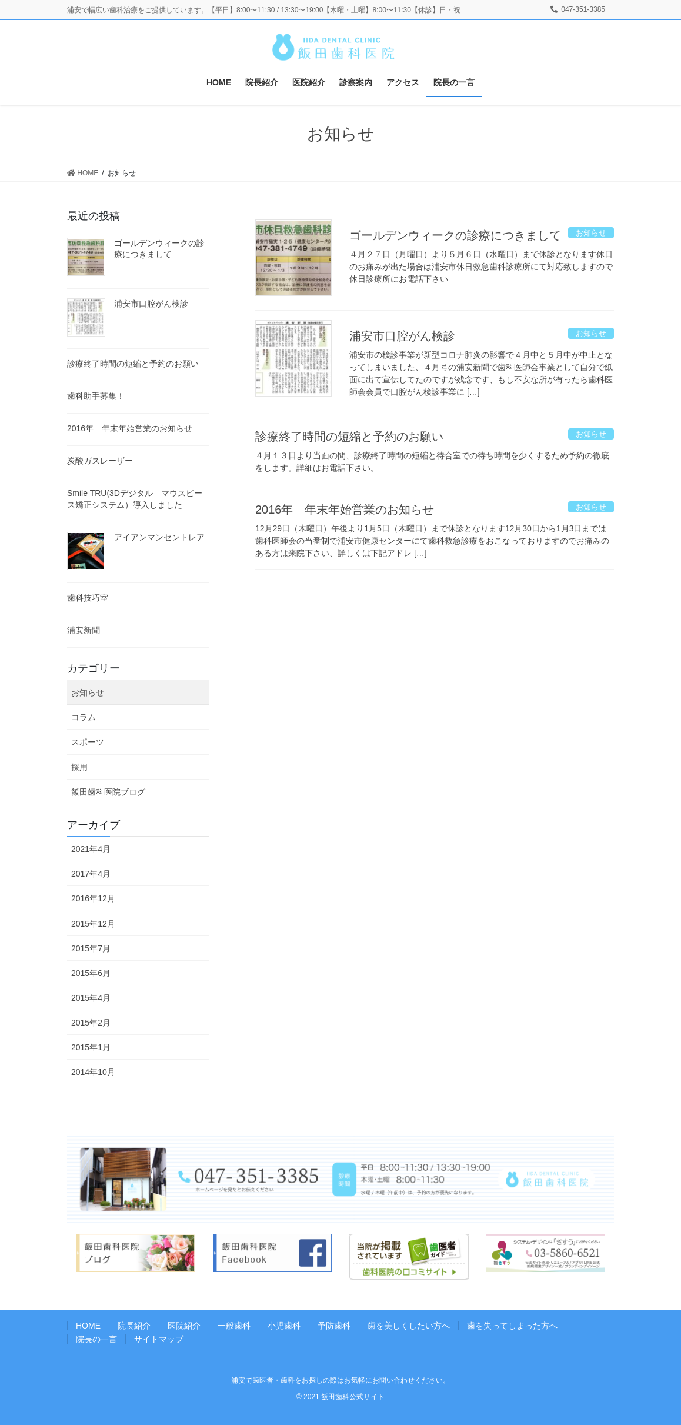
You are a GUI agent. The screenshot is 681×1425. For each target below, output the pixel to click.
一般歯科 (234, 1325)
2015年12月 (93, 923)
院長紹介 (134, 1325)
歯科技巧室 (87, 597)
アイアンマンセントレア (159, 537)
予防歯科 (334, 1325)
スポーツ (87, 742)
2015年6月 (91, 973)
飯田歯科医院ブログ (108, 792)
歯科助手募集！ (96, 396)
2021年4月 (91, 849)
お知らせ (87, 692)
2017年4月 (91, 873)
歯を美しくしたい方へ (409, 1325)
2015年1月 (91, 1047)
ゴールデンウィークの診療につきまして (455, 235)
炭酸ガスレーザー (100, 460)
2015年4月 (91, 998)
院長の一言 (96, 1339)
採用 (79, 767)
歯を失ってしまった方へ (512, 1325)
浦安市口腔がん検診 (402, 335)
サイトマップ (158, 1339)
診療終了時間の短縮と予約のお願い (349, 436)
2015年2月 (91, 1022)
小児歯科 (284, 1325)
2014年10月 (93, 1072)
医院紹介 (184, 1325)
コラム (83, 717)
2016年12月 (93, 898)
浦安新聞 (83, 630)
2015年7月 (91, 948)
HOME (88, 1325)
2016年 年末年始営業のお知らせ (345, 509)
